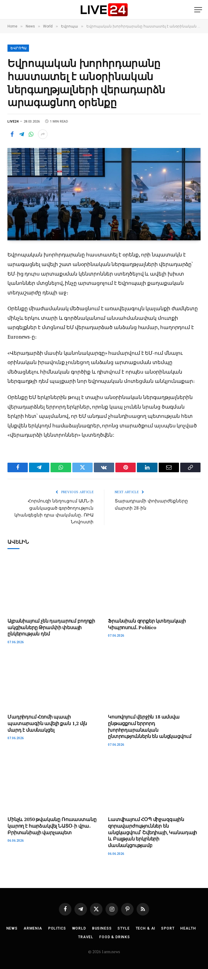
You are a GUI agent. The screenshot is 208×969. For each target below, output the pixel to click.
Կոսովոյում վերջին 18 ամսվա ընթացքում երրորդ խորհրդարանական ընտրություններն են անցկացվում (149, 726)
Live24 (13, 121)
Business (102, 928)
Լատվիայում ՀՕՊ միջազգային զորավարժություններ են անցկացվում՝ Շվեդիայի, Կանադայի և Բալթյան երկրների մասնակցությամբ (152, 832)
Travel (85, 936)
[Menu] (198, 9)
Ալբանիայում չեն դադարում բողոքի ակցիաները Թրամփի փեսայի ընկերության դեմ (51, 626)
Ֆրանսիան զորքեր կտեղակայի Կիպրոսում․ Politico (147, 623)
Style (123, 928)
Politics (57, 928)
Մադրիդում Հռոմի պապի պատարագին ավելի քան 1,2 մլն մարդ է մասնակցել (47, 723)
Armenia (33, 928)
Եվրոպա (18, 48)
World (79, 928)
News (12, 928)
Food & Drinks (114, 936)
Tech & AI (145, 928)
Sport (167, 928)
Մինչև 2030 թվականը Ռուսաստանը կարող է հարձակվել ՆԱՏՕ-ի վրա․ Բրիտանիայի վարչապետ (51, 825)
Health (188, 928)
